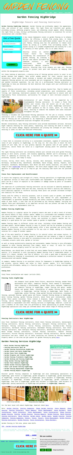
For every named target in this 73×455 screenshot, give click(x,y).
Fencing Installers (16, 410)
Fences (34, 418)
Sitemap (2, 441)
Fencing (17, 414)
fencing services (37, 303)
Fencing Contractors (9, 416)
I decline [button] (48, 450)
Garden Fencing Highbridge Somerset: (15, 26)
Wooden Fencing (7, 414)
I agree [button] (42, 450)
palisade (12, 295)
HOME (46, 12)
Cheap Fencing (65, 412)
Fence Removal (60, 408)
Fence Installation (51, 412)
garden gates (27, 295)
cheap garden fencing (44, 293)
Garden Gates (35, 416)
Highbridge (16, 166)
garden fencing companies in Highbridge (25, 374)
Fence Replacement (45, 410)
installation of (41, 289)
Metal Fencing (65, 414)
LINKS (50, 12)
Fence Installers (19, 412)
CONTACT (61, 12)
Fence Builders (59, 410)
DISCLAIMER (68, 12)
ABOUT (55, 12)
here (57, 337)
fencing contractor (33, 187)
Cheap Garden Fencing (44, 408)
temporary (37, 283)
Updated (22, 441)
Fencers (27, 418)
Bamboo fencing (7, 212)
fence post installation (55, 297)
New (7, 441)
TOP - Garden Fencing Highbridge (14, 426)
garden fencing (26, 297)
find (7, 322)
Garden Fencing (12, 408)
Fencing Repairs (40, 414)
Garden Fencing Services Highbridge (21, 341)
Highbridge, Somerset (57, 383)
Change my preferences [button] (58, 450)
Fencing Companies (27, 408)
